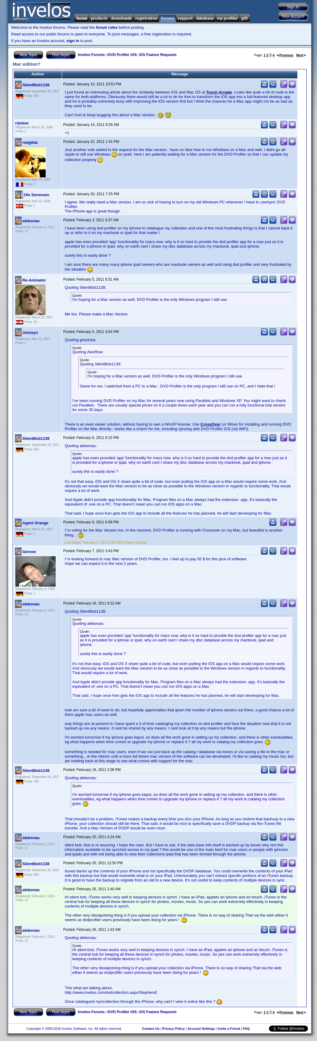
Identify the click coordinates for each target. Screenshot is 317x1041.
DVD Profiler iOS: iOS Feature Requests (142, 55)
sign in (73, 40)
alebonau (31, 221)
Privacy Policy (173, 1028)
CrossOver (211, 424)
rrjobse (21, 123)
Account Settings (201, 1028)
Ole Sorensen (36, 195)
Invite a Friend (228, 1028)
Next (301, 55)
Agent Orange (35, 523)
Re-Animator (34, 280)
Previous (284, 55)
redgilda (30, 142)
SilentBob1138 (36, 85)
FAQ (246, 1028)
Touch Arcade (219, 92)
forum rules (107, 27)
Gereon (29, 551)
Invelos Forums (91, 55)
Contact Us (150, 1028)
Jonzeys (30, 332)
